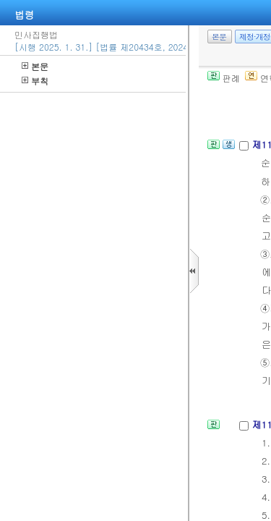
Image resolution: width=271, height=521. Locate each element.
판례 (223, 78)
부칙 (35, 81)
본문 (35, 66)
